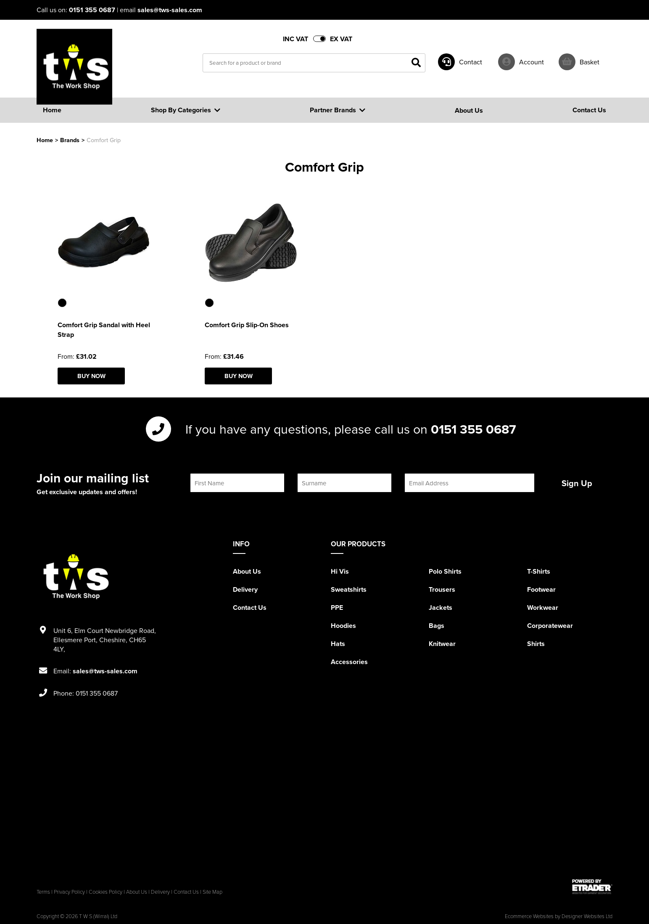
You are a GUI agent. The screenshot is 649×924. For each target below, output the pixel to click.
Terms (43, 891)
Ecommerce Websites (529, 916)
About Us (247, 571)
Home (45, 139)
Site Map (212, 891)
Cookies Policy (105, 891)
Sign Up (577, 483)
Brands (69, 139)
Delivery (245, 589)
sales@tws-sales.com (169, 10)
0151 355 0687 (92, 10)
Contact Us (249, 607)
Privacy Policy (69, 891)
